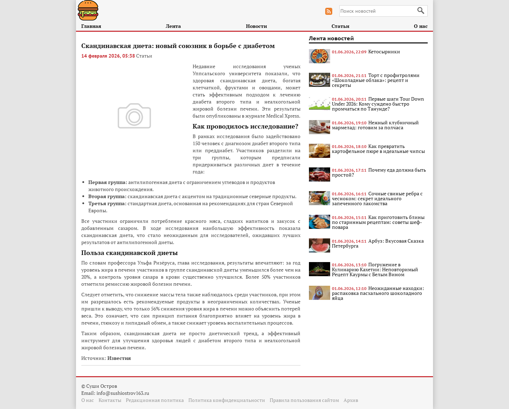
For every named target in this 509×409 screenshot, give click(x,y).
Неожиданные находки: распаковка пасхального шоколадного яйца (378, 293)
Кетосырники (384, 51)
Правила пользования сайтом (304, 400)
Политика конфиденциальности (226, 400)
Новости (256, 26)
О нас (421, 26)
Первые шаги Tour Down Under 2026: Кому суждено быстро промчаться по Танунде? (378, 103)
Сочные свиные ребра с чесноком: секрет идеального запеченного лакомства (377, 198)
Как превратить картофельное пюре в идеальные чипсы (378, 148)
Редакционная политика (155, 400)
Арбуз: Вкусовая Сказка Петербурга (378, 243)
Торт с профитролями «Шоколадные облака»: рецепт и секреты (376, 80)
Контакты (110, 400)
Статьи (340, 26)
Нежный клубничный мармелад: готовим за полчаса (375, 125)
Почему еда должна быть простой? (379, 172)
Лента (173, 26)
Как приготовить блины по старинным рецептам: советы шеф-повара (378, 222)
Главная (91, 26)
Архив (351, 400)
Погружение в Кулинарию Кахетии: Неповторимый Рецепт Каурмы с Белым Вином (375, 269)
